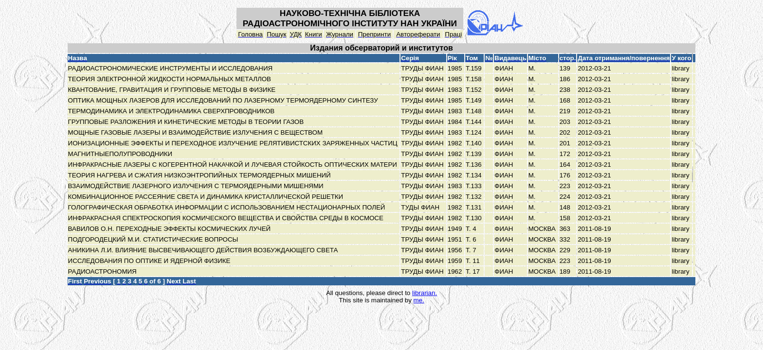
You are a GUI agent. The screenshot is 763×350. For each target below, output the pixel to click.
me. (419, 300)
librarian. (424, 293)
